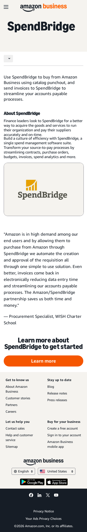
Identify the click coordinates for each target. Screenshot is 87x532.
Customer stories (18, 398)
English (23, 471)
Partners (11, 405)
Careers (11, 411)
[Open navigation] (6, 7)
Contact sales (15, 428)
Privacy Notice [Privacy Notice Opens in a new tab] (43, 511)
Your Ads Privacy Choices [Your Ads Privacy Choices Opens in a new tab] (43, 518)
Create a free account (62, 428)
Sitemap (12, 446)
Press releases (57, 400)
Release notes (57, 393)
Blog (50, 386)
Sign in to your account (64, 435)
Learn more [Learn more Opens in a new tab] (43, 361)
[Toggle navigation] (8, 58)
